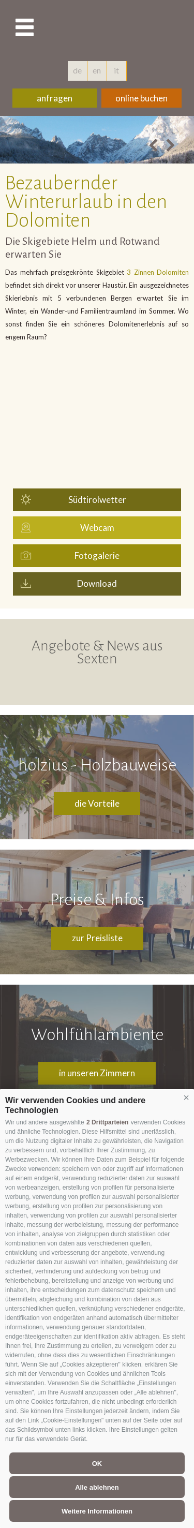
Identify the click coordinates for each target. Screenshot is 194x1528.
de (77, 70)
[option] (97, 140)
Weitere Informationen (97, 1511)
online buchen (141, 98)
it (116, 70)
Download (97, 583)
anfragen (54, 98)
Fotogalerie (97, 555)
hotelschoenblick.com (133, 28)
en (97, 70)
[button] (186, 1098)
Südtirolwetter (97, 499)
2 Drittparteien (107, 1122)
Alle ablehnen (97, 1487)
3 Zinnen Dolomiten (156, 272)
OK (97, 1463)
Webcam (97, 527)
